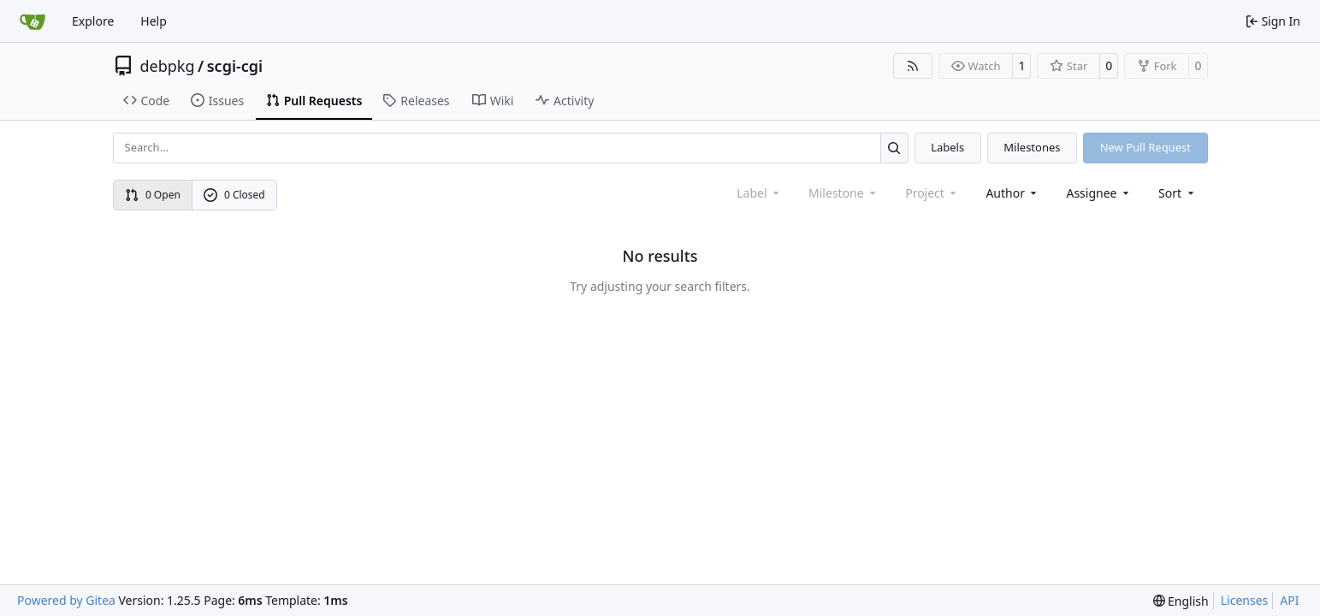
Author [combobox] (1012, 193)
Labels (947, 147)
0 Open (153, 194)
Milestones (1031, 147)
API (1289, 600)
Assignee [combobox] (1099, 193)
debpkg (167, 65)
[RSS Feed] (912, 66)
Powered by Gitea (66, 600)
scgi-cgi (235, 65)
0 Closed (234, 194)
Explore (93, 21)
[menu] (1177, 192)
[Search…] (894, 148)
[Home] (32, 21)
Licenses (1245, 600)
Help (153, 21)
